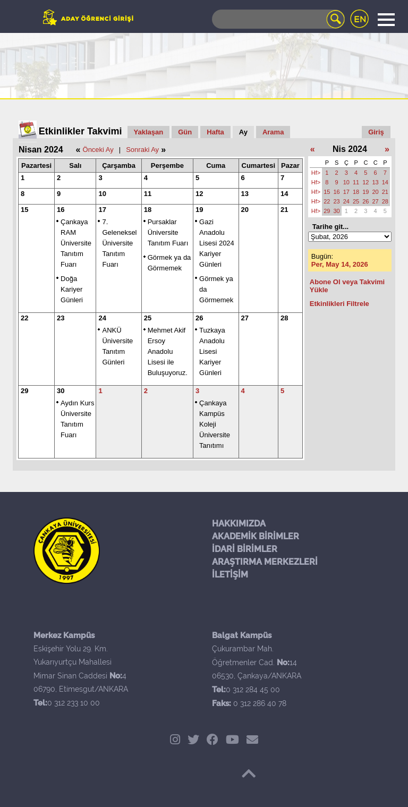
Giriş (376, 132)
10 (102, 194)
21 (284, 210)
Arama (273, 132)
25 (147, 318)
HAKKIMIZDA (239, 524)
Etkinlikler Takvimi (80, 131)
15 (24, 210)
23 (60, 318)
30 (60, 391)
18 (147, 210)
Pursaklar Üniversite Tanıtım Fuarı (168, 232)
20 (245, 210)
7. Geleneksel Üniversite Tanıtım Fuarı (119, 243)
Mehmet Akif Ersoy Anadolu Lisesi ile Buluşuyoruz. (168, 351)
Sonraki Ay (142, 150)
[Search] (278, 19)
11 (147, 194)
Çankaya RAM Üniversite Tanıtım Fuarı (76, 243)
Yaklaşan (149, 132)
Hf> (315, 172)
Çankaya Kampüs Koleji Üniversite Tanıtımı (214, 424)
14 (284, 194)
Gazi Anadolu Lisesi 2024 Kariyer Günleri (216, 243)
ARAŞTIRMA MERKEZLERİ (265, 562)
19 (199, 210)
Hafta (215, 132)
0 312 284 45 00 (253, 689)
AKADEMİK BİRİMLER (255, 536)
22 (24, 318)
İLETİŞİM (230, 575)
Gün (185, 132)
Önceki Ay (98, 150)
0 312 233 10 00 (73, 703)
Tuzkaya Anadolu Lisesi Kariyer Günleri (212, 351)
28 (284, 318)
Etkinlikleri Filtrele (339, 304)
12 (199, 194)
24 (102, 318)
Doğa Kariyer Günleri (72, 289)
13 (245, 194)
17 (102, 210)
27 (245, 318)
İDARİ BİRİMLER (244, 549)
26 (199, 318)
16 (60, 210)
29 (24, 391)
